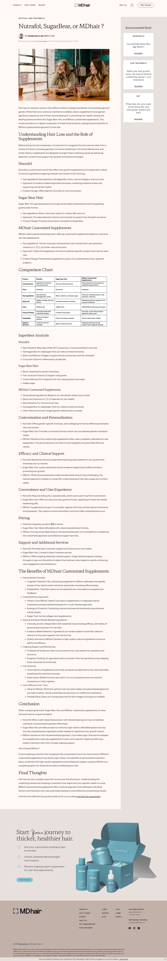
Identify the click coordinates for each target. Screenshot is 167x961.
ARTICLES (23, 18)
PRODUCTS (83, 909)
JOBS (117, 909)
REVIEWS (82, 917)
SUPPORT (105, 913)
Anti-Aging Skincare (87, 924)
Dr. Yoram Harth (41, 41)
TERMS (118, 913)
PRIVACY (119, 917)
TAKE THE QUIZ (24, 881)
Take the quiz (145, 5)
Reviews (42, 5)
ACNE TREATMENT (86, 928)
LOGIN (104, 909)
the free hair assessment (88, 796)
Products (17, 5)
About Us (123, 5)
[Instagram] (134, 928)
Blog (104, 917)
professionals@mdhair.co (137, 922)
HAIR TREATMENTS (36, 18)
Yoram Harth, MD (35, 36)
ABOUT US (83, 920)
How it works (29, 5)
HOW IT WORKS (84, 913)
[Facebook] (130, 928)
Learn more (123, 959)
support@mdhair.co (135, 912)
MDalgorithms (23, 944)
